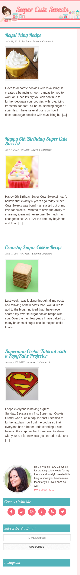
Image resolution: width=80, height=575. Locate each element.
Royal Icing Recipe (23, 35)
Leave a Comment (43, 41)
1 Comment (43, 362)
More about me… (44, 489)
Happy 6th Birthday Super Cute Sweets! (36, 142)
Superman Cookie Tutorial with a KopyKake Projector (35, 354)
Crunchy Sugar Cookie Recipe (34, 247)
